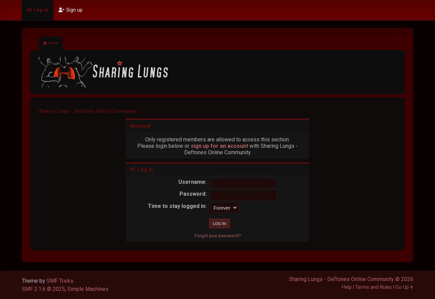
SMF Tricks (60, 281)
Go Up (404, 287)
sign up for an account (219, 146)
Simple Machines (87, 289)
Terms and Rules (373, 287)
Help (347, 287)
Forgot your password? (218, 235)
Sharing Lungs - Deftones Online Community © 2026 (351, 279)
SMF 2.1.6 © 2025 (43, 289)
